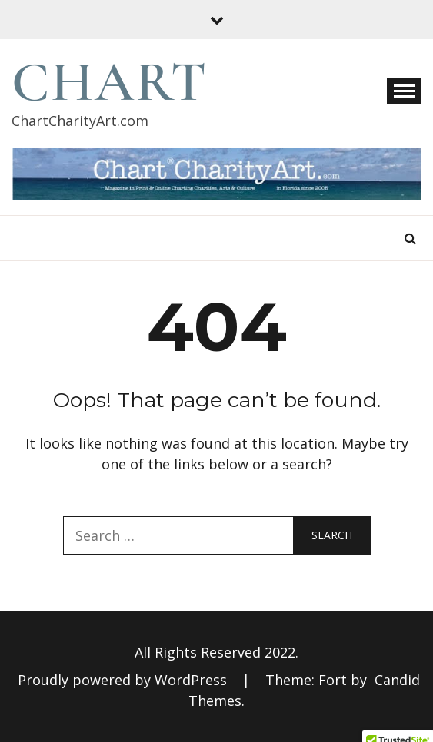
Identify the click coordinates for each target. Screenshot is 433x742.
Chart (110, 82)
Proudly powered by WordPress (124, 680)
